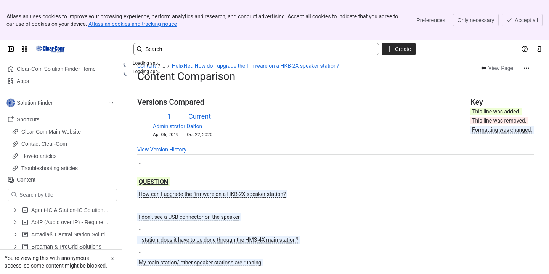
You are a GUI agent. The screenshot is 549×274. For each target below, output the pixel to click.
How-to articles (39, 156)
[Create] (399, 49)
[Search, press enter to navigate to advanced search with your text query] (256, 49)
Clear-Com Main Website (51, 132)
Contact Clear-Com (44, 144)
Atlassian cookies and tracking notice (132, 24)
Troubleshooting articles (49, 168)
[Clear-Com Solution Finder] (50, 49)
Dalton (194, 126)
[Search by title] (67, 195)
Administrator (169, 126)
